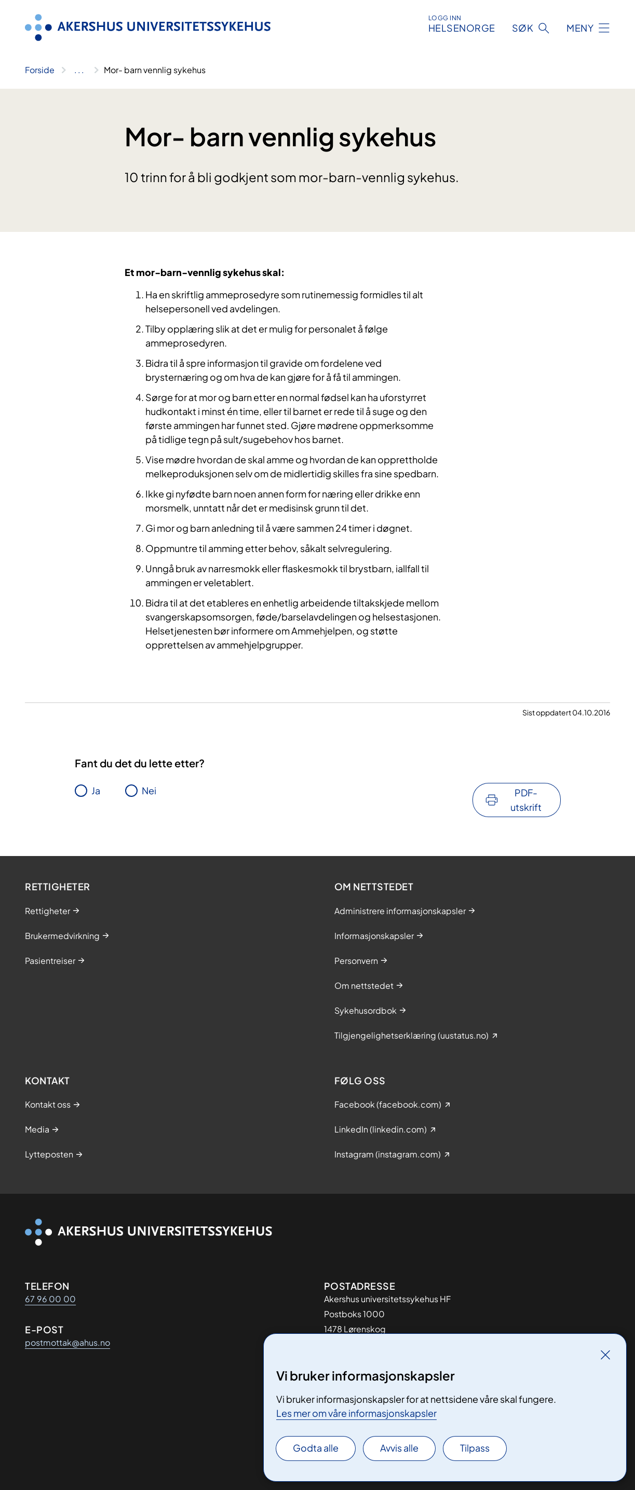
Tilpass (475, 1448)
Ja (95, 790)
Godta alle (316, 1448)
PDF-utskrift (526, 800)
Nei (149, 790)
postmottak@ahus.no (67, 1342)
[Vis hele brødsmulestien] (79, 70)
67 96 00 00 (50, 1298)
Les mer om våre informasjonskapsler (356, 1413)
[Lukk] (605, 1354)
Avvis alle (399, 1448)
